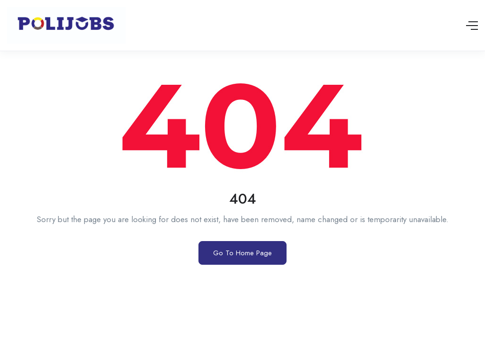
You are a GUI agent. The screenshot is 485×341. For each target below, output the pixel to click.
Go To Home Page (242, 253)
